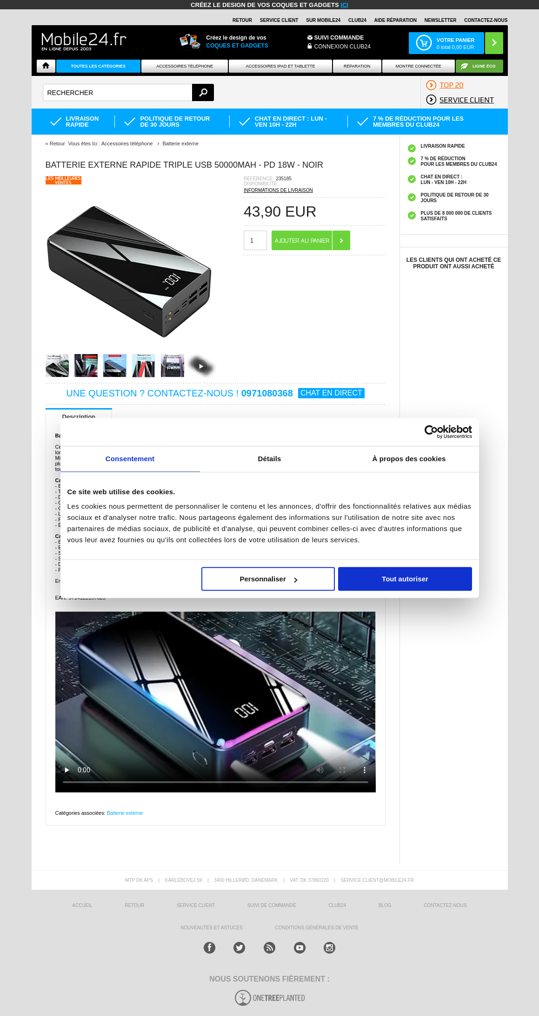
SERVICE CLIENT (279, 20)
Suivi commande (339, 37)
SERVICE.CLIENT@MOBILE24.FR (377, 880)
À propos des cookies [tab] (409, 459)
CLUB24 (337, 905)
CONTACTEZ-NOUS (485, 20)
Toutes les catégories (98, 66)
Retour (57, 143)
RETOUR (242, 20)
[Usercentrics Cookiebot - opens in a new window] (431, 432)
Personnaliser (268, 579)
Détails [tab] (269, 459)
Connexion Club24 (342, 46)
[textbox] (128, 92)
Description (79, 416)
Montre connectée (418, 66)
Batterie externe (125, 813)
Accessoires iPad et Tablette (280, 66)
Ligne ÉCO (484, 66)
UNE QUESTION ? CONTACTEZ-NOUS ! (215, 393)
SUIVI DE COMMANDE (271, 905)
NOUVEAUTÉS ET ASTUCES (211, 927)
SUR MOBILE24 (323, 20)
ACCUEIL (82, 905)
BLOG (385, 905)
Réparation (357, 66)
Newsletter (441, 20)
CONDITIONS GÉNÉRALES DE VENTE (316, 927)
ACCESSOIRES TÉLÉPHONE (184, 66)
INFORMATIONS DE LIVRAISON (278, 190)
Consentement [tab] (130, 459)
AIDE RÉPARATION (395, 20)
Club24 (357, 20)
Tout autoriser (405, 579)
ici (344, 4)
